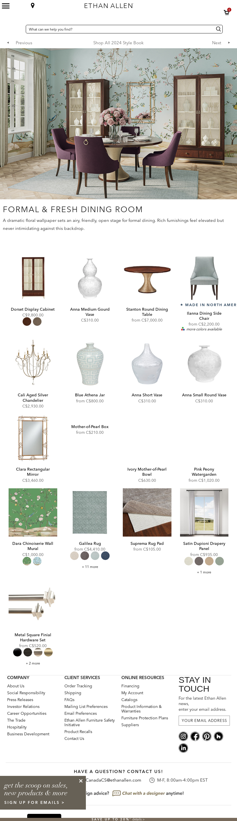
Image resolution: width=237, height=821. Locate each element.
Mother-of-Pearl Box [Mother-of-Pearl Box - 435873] (89, 426)
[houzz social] (218, 735)
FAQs (69, 699)
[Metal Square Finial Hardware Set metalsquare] (33, 604)
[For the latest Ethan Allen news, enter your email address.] (204, 721)
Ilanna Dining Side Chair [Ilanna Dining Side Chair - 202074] (204, 316)
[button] (227, 12)
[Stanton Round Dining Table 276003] (147, 278)
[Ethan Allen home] (138, 4)
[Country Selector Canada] (20, 29)
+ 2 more (33, 663)
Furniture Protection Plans (144, 717)
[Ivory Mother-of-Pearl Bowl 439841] (147, 438)
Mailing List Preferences (86, 706)
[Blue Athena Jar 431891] (90, 364)
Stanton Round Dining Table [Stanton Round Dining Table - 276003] (147, 312)
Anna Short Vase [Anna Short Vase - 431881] (147, 395)
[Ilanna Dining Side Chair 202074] (204, 278)
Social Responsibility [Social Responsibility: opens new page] (26, 692)
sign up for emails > (34, 802)
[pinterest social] (207, 735)
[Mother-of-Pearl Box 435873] (90, 417)
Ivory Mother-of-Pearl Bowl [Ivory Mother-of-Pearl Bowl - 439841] (147, 472)
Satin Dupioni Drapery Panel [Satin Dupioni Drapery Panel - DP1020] (204, 546)
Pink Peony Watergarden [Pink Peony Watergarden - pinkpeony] (204, 472)
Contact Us (74, 738)
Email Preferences (80, 713)
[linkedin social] (183, 747)
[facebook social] (195, 735)
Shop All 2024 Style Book (118, 42)
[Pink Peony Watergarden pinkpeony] (204, 438)
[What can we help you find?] (124, 29)
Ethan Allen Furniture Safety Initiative (89, 722)
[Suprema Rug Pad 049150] (147, 512)
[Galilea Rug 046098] (90, 512)
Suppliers (130, 724)
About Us (15, 685)
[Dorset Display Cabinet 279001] (33, 278)
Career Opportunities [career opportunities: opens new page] (26, 713)
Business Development (28, 733)
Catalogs (129, 699)
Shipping (72, 692)
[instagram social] (183, 735)
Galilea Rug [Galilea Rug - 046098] (90, 543)
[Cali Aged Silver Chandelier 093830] (33, 364)
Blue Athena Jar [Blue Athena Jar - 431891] (90, 395)
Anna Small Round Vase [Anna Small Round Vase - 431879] (204, 395)
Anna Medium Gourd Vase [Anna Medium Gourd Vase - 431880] (90, 312)
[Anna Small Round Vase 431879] (204, 364)
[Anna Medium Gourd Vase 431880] (90, 278)
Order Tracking (78, 685)
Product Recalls (78, 731)
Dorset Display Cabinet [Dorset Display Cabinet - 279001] (33, 309)
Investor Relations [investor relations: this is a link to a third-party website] (23, 706)
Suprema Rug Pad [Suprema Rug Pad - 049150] (147, 543)
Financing (130, 685)
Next (216, 42)
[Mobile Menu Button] (6, 6)
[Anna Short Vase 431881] (147, 364)
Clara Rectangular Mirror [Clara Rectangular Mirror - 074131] (33, 472)
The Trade (16, 720)
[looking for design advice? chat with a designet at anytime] (118, 793)
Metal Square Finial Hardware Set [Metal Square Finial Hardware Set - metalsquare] (33, 637)
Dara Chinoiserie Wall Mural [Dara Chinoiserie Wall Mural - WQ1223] (32, 546)
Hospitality (17, 727)
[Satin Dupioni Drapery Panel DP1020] (204, 512)
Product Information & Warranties (141, 709)
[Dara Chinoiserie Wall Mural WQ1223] (33, 512)
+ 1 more (204, 572)
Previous (24, 42)
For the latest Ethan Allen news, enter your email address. (202, 704)
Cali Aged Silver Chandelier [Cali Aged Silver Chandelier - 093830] (33, 397)
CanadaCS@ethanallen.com (113, 780)
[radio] (27, 321)
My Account (132, 692)
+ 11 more (90, 567)
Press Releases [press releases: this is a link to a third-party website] (20, 699)
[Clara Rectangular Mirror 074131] (33, 438)
